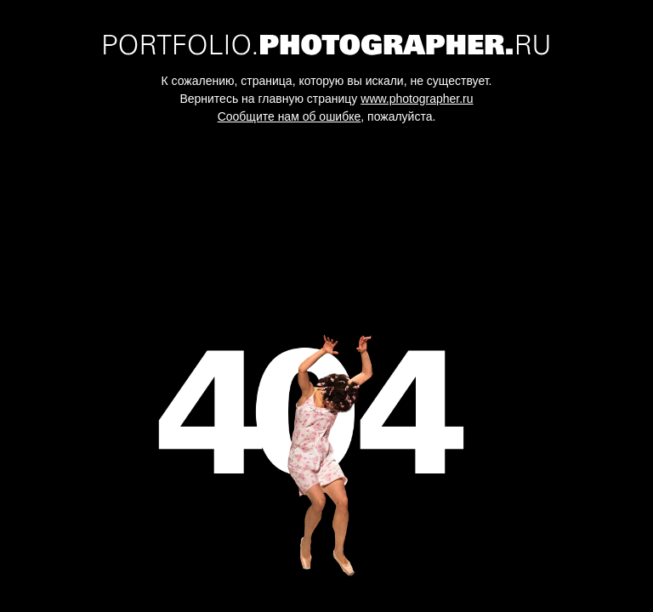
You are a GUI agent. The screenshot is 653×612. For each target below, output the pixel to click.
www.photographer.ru (417, 98)
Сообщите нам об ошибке (289, 116)
